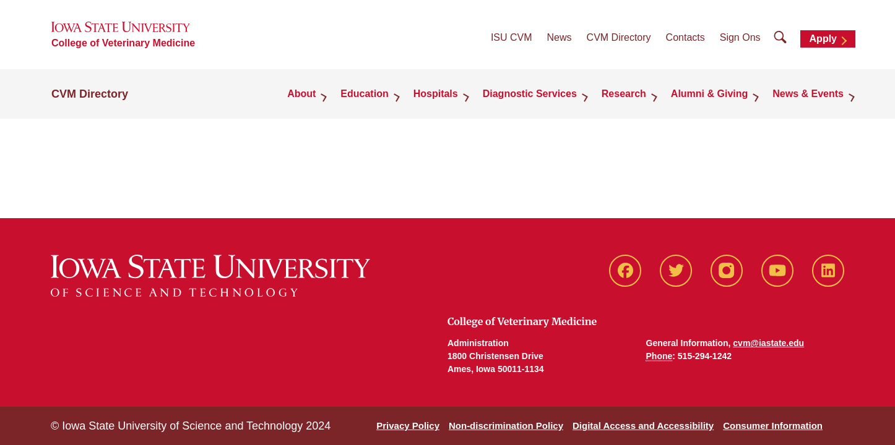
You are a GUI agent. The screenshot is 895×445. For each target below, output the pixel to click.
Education (364, 93)
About (301, 93)
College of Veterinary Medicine (123, 43)
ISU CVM (511, 37)
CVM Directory (619, 37)
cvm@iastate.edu (768, 343)
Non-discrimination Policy (506, 425)
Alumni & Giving (709, 93)
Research (624, 93)
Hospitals (435, 93)
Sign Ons (740, 37)
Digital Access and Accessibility (643, 425)
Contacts (685, 37)
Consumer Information (773, 425)
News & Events (808, 93)
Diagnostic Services (530, 93)
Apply (823, 38)
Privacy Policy (407, 425)
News (559, 37)
